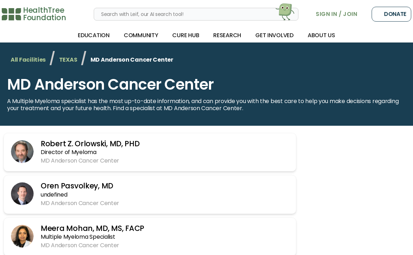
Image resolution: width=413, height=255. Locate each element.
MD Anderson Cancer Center (110, 84)
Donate (391, 14)
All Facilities (28, 59)
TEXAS (68, 59)
